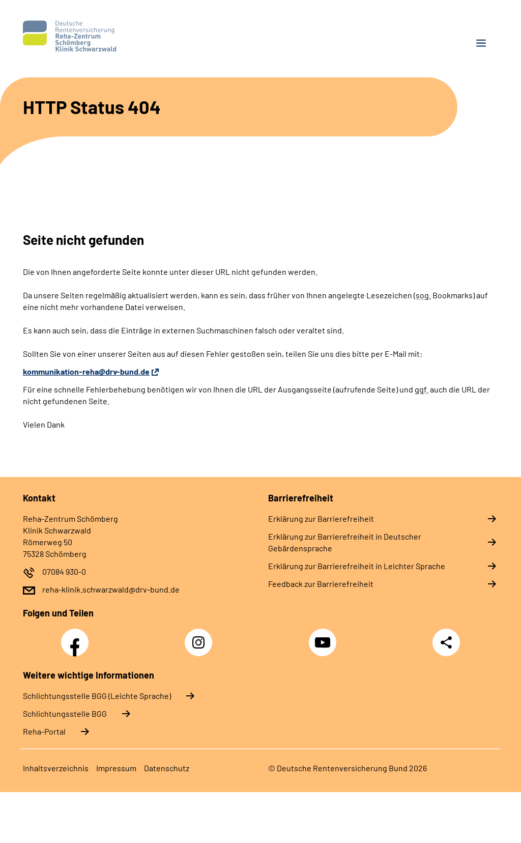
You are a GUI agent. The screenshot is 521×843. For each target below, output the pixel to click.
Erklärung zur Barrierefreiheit (321, 518)
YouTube (324, 636)
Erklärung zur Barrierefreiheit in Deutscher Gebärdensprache (344, 542)
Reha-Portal (44, 731)
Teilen (446, 642)
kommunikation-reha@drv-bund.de (86, 371)
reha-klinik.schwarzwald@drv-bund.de (111, 589)
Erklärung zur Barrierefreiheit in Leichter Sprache (356, 566)
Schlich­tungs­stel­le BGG (65, 713)
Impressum (116, 768)
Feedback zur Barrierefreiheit (320, 583)
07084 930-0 (64, 571)
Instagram (201, 636)
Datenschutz (166, 768)
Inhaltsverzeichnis (56, 768)
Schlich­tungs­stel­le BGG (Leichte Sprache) (97, 695)
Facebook (77, 636)
